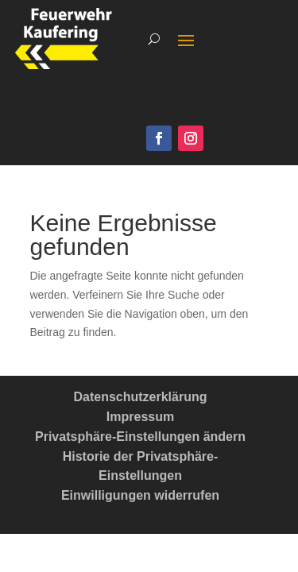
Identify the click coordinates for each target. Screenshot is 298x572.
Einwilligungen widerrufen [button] (140, 495)
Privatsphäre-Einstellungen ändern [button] (140, 436)
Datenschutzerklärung (140, 397)
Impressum (140, 416)
